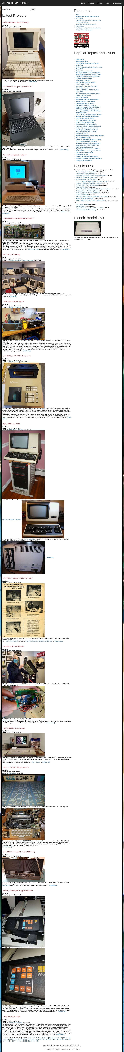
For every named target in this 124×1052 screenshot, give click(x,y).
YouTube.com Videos (82, 22)
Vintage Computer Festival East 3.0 (86, 171)
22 (13, 1039)
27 (27, 1039)
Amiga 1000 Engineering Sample (14, 155)
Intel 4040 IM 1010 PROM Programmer (17, 356)
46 (12, 1041)
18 (69, 1038)
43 (3, 1041)
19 (4, 1039)
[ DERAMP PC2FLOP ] (15, 307)
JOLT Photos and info (12, 641)
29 (32, 1039)
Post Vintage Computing (11, 254)
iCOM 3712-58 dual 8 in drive (13, 301)
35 (49, 1039)
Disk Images (79, 18)
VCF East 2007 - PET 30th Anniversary (87, 185)
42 (69, 1039)
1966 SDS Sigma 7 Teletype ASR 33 (16, 767)
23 (15, 1039)
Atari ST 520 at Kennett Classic (14, 728)
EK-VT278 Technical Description (11, 519)
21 (10, 1039)
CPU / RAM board (30, 539)
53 (31, 1041)
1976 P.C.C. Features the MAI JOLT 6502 (17, 578)
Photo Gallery (80, 26)
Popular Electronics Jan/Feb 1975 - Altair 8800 (89, 208)
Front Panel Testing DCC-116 (13, 646)
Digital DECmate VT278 (11, 424)
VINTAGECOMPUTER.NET (15, 3)
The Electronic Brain (82, 187)
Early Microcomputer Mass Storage (86, 210)
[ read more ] (33, 81)
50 (23, 1041)
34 (46, 1039)
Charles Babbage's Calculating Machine (87, 191)
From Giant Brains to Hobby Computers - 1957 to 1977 (92, 196)
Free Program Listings (82, 204)
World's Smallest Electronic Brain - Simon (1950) (90, 200)
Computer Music (80, 206)
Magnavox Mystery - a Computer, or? (87, 179)
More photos (6, 720)
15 (61, 1038)
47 (15, 1041)
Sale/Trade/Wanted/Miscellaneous (86, 24)
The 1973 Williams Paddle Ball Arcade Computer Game (92, 181)
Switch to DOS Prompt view (84, 30)
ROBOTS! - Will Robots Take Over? (86, 177)
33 (43, 1039)
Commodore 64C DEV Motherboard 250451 (18, 218)
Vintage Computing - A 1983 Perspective (88, 192)
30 (35, 1039)
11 (50, 1038)
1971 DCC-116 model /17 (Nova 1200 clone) (19, 852)
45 (9, 1041)
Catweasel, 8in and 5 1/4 (12, 1017)
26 (24, 1039)
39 (60, 1039)
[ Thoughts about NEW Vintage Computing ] (21, 260)
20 (7, 1039)
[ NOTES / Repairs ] (14, 362)
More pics (64, 211)
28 (29, 1039)
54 (34, 1041)
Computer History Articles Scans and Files (88, 20)
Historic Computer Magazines (84, 198)
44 (6, 1041)
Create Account (117, 3)
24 (18, 1039)
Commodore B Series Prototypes (85, 173)
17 (66, 1038)
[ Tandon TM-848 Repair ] (15, 1022)
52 (29, 1041)
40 (63, 1039)
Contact (99, 3)
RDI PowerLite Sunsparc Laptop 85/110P (17, 87)
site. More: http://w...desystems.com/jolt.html (39, 641)
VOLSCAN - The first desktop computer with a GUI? (91, 175)
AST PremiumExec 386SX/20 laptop (16, 22)
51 (26, 1041)
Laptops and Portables (82, 194)
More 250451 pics (33, 249)
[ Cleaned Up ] (12, 773)
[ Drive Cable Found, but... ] (16, 429)
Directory (91, 3)
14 (58, 1038)
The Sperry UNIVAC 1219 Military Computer (89, 183)
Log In (107, 3)
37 (55, 1039)
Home (83, 3)
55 (37, 1041)
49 (20, 1041)
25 (21, 1039)
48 (17, 1041)
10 (47, 1038)
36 (52, 1039)
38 (57, 1039)
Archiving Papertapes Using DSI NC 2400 (18, 891)
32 (41, 1039)
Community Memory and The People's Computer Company (93, 189)
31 (38, 1039)
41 (66, 1039)
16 (64, 1038)
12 (52, 1038)
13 (55, 1038)
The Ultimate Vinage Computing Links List (88, 28)
